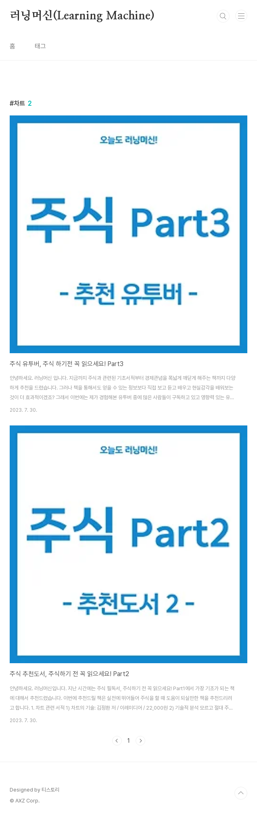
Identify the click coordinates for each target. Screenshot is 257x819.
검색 (223, 16)
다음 (140, 741)
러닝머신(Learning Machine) (82, 16)
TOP (240, 793)
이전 (117, 741)
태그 (40, 46)
